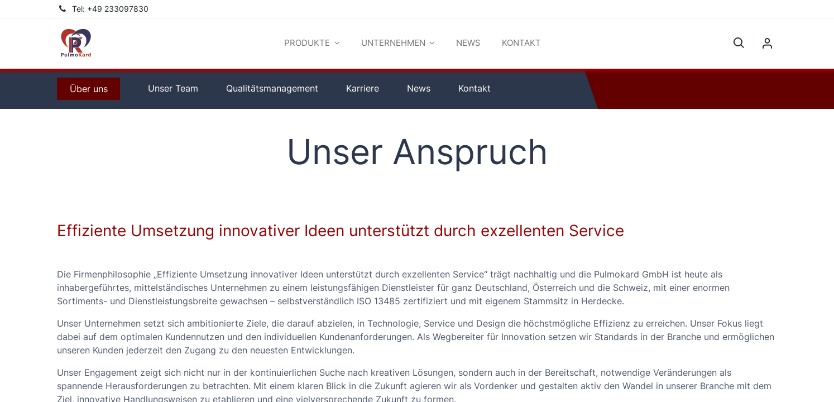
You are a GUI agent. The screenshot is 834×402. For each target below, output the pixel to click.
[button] (738, 44)
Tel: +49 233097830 (110, 8)
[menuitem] (468, 43)
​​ (89, 88)
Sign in (767, 44)
